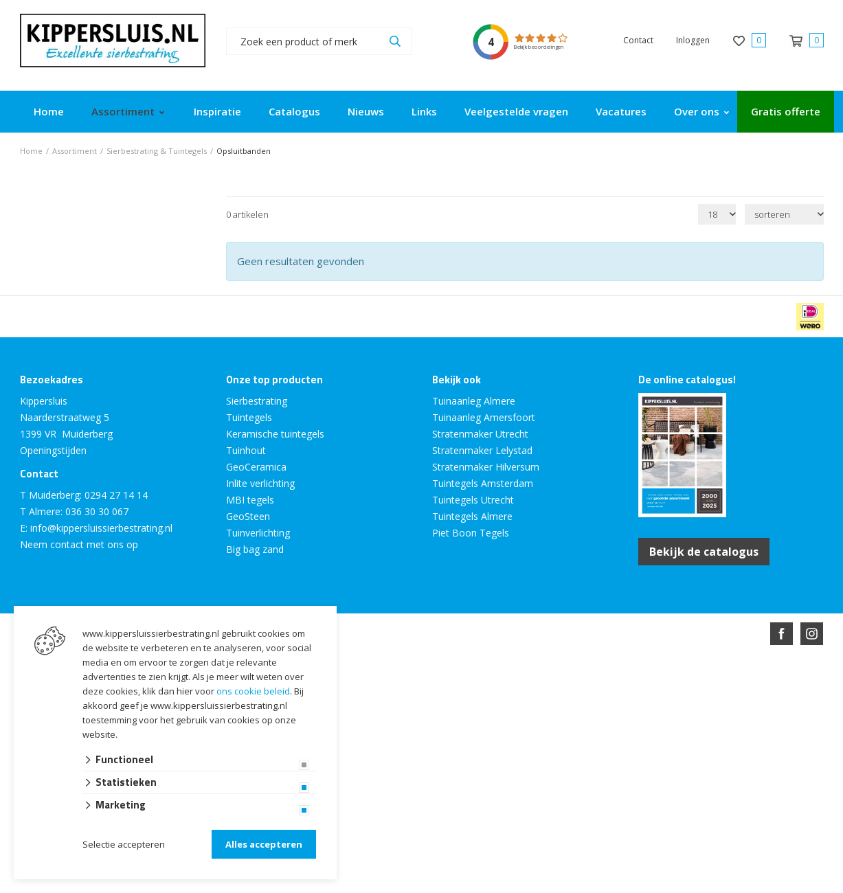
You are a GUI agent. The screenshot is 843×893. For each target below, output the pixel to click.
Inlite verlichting (260, 483)
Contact (638, 40)
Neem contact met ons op (79, 544)
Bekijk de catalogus (703, 551)
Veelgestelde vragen (516, 111)
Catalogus (294, 111)
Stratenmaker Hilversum (485, 466)
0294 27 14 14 (116, 494)
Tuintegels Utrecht (473, 499)
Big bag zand (255, 549)
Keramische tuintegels (275, 433)
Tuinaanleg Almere (473, 400)
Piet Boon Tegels (470, 532)
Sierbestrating (256, 400)
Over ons (696, 111)
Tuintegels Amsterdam (482, 483)
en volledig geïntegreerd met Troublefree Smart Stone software (475, 683)
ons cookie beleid (253, 691)
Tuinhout (246, 450)
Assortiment (123, 111)
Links (424, 111)
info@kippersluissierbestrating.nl (101, 527)
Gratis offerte (785, 111)
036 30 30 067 (96, 511)
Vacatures (621, 111)
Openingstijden (53, 450)
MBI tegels (250, 499)
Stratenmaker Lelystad (482, 450)
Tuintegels (249, 417)
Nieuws (366, 111)
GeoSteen (248, 516)
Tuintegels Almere (472, 516)
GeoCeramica (256, 466)
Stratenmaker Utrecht (480, 433)
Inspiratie (217, 111)
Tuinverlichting (258, 532)
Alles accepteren (263, 844)
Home (49, 111)
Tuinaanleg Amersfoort (483, 417)
